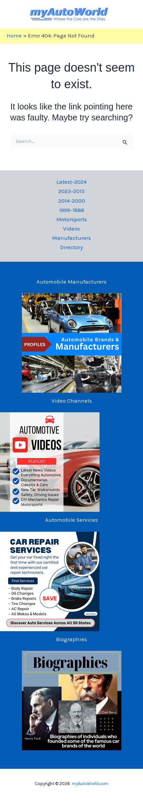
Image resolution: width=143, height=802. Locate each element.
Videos (71, 228)
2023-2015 (71, 191)
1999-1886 (71, 210)
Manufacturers (71, 237)
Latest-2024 (71, 181)
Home (14, 35)
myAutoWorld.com (90, 783)
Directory (71, 247)
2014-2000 (71, 200)
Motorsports (71, 219)
